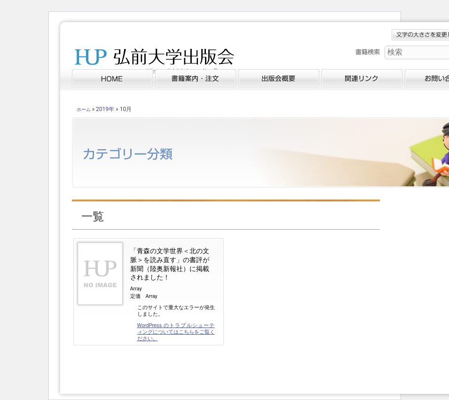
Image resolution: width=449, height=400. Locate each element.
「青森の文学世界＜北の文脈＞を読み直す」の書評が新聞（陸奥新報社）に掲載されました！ (169, 264)
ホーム (84, 109)
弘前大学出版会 (154, 63)
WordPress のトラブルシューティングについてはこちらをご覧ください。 (176, 332)
